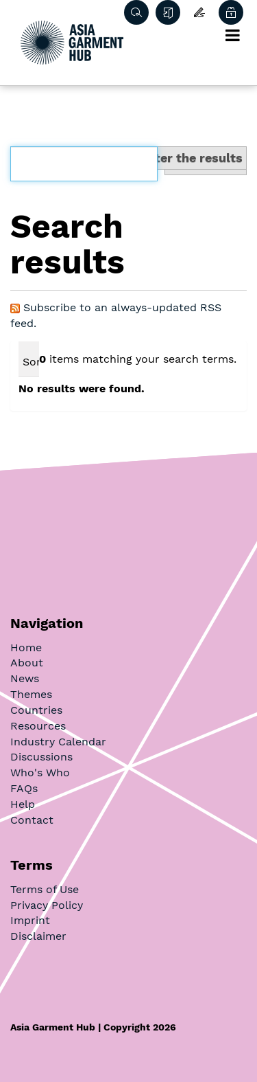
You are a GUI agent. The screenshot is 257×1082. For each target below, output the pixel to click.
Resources (38, 725)
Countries (36, 710)
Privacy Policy (46, 905)
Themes (31, 694)
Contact (31, 819)
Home (26, 647)
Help (22, 804)
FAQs (24, 788)
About (26, 662)
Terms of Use (44, 889)
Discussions (41, 756)
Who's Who (40, 772)
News (24, 678)
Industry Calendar (58, 741)
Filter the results (191, 157)
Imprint (30, 920)
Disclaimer (38, 936)
